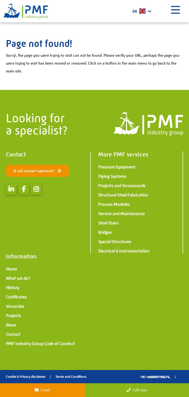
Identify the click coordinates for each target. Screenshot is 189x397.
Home (11, 269)
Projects (13, 315)
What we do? (18, 278)
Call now (136, 390)
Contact (13, 334)
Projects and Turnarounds (121, 186)
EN (141, 11)
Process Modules (114, 204)
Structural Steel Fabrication (123, 195)
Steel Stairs (108, 223)
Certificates (16, 297)
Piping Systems (112, 176)
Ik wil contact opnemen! (38, 171)
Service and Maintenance (121, 214)
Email (42, 390)
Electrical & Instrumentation (124, 251)
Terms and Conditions (70, 376)
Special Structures (114, 242)
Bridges (105, 232)
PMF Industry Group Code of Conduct (40, 343)
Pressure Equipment (116, 167)
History (12, 287)
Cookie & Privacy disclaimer (26, 376)
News (11, 325)
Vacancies (15, 306)
